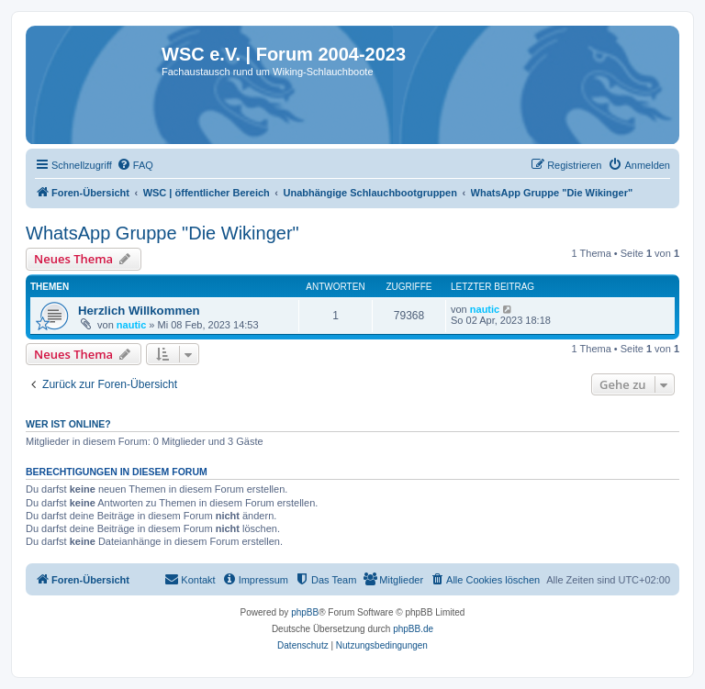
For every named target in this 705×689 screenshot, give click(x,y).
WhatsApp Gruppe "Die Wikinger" (162, 233)
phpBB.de (413, 629)
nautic (131, 324)
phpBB (305, 612)
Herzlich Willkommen (139, 310)
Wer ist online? (68, 423)
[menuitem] (135, 165)
